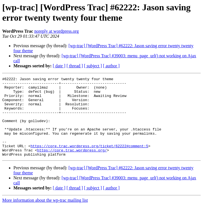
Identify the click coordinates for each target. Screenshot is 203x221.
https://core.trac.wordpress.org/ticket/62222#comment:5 (89, 160)
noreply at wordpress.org (56, 31)
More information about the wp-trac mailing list (45, 216)
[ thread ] (74, 65)
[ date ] (59, 65)
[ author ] (111, 65)
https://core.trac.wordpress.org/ (72, 165)
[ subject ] (93, 65)
